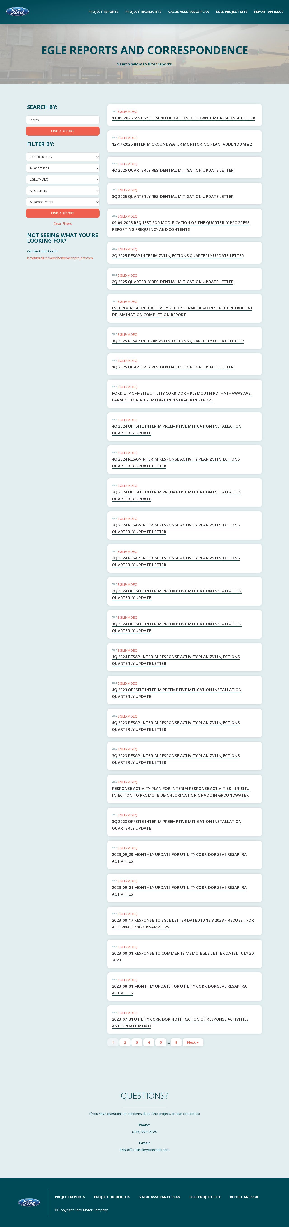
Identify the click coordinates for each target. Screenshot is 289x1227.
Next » (193, 1042)
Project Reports (103, 11)
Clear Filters (63, 223)
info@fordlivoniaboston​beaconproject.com (60, 258)
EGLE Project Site (231, 11)
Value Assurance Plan (188, 11)
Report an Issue (268, 11)
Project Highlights (143, 11)
